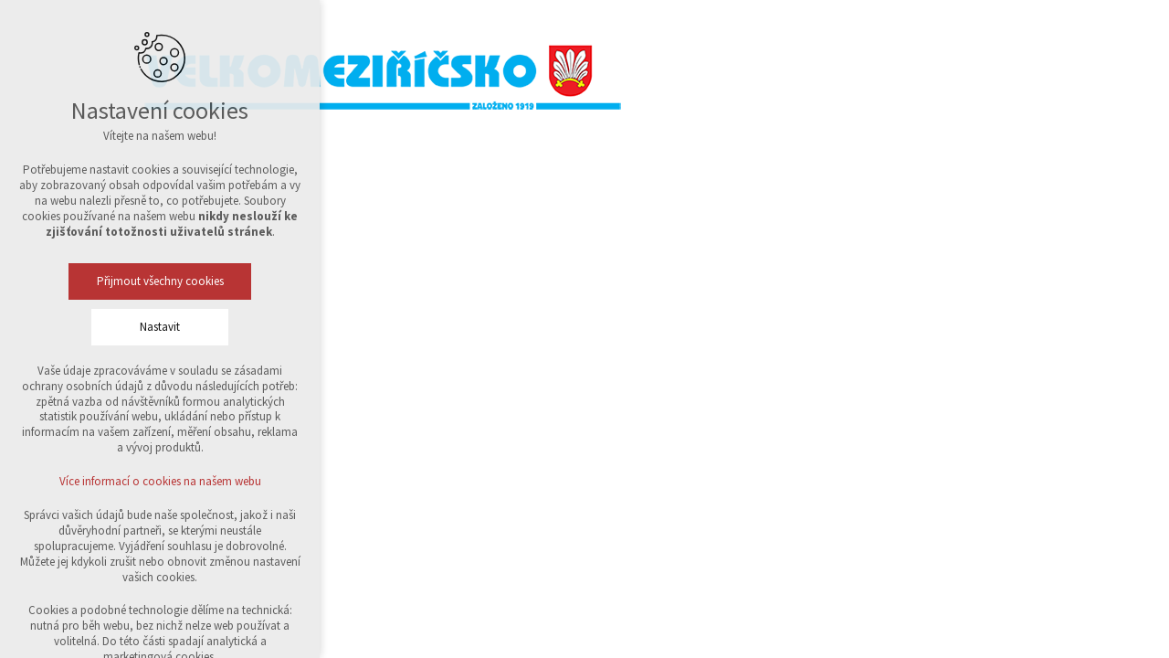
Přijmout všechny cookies (160, 281)
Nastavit (160, 326)
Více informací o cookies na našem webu (160, 481)
